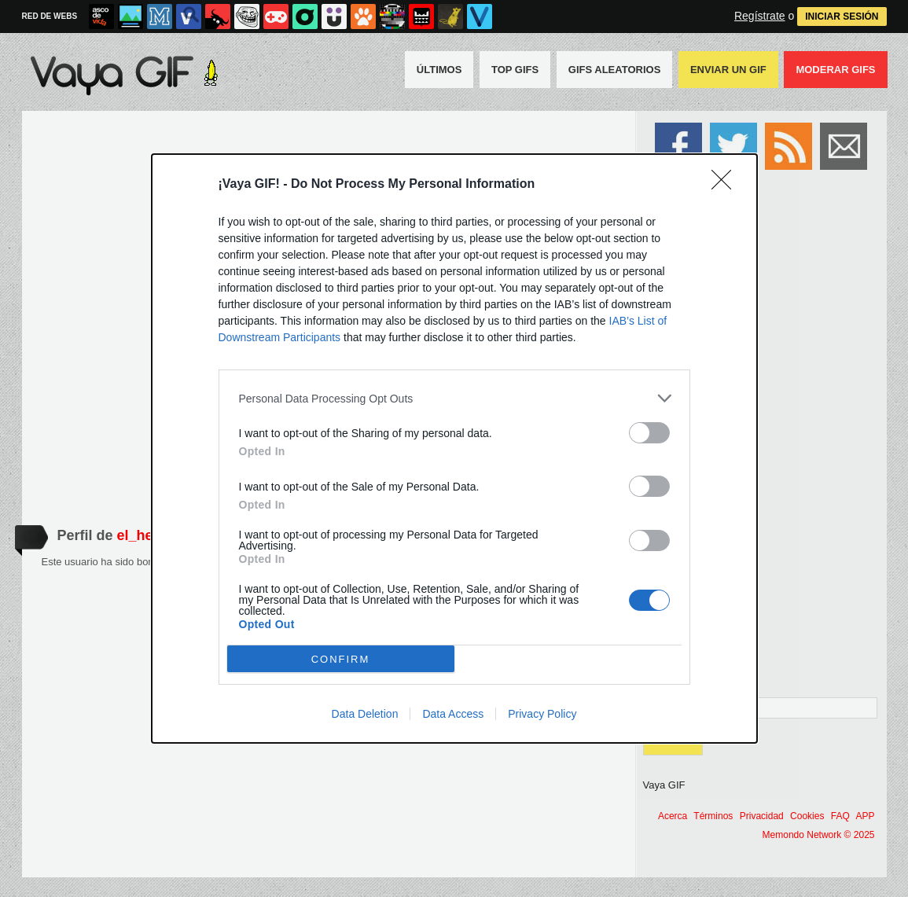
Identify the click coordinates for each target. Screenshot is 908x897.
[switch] (649, 432)
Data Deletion (365, 714)
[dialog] (454, 448)
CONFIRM (340, 658)
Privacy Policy (542, 714)
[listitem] (454, 398)
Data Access (452, 714)
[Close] (726, 185)
